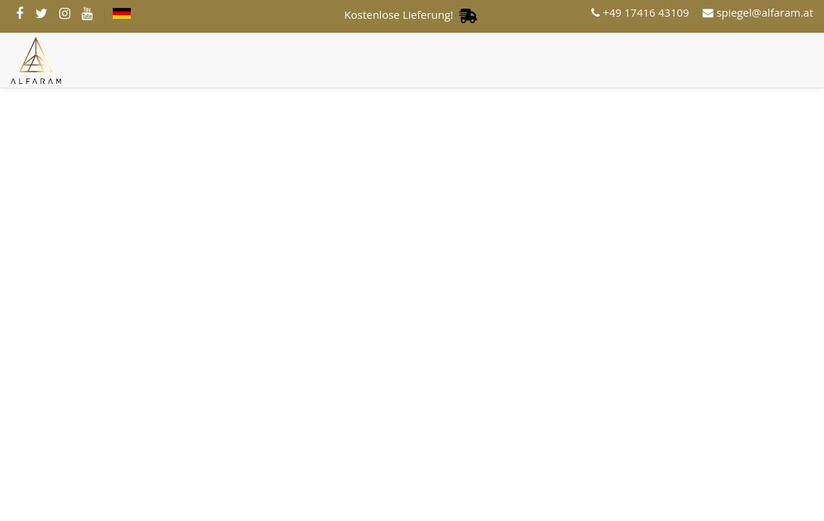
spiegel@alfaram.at (758, 12)
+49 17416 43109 (640, 12)
